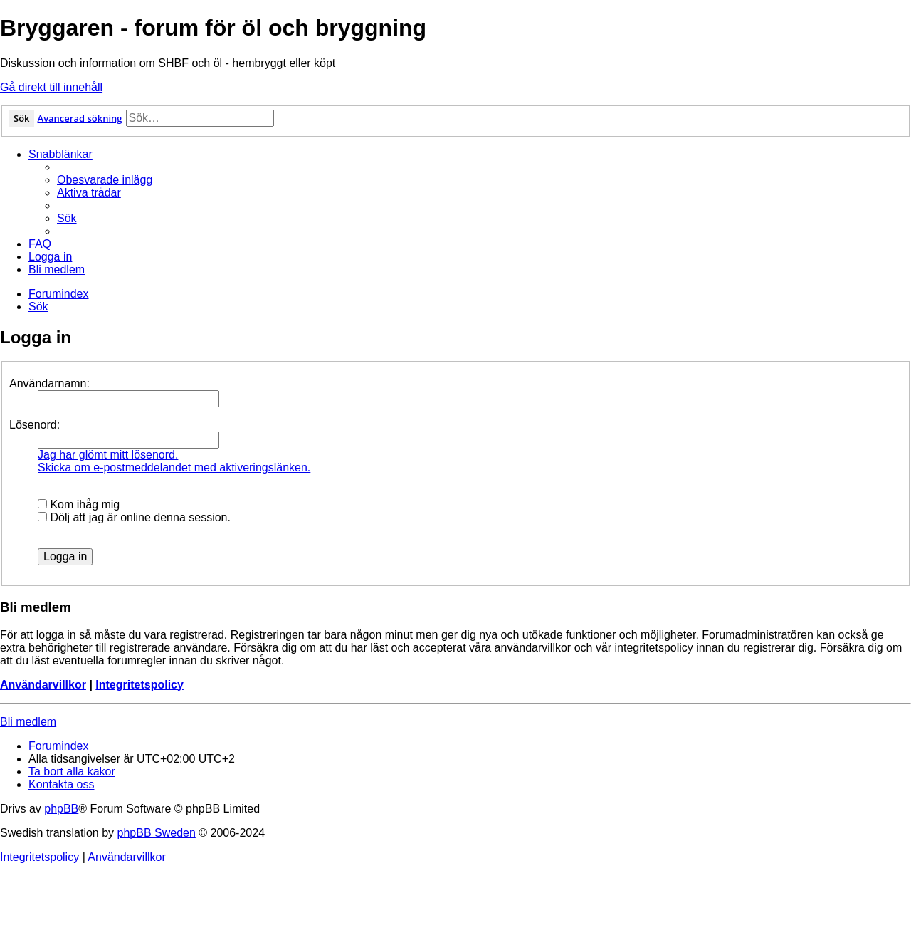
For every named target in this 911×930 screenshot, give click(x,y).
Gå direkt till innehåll (51, 87)
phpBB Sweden (156, 833)
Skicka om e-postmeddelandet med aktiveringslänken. (174, 467)
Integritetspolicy (139, 685)
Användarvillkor (43, 685)
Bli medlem (28, 722)
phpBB (61, 809)
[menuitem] (104, 180)
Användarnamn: (49, 383)
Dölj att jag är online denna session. (134, 517)
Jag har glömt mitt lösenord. (108, 455)
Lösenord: (34, 425)
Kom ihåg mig (79, 504)
